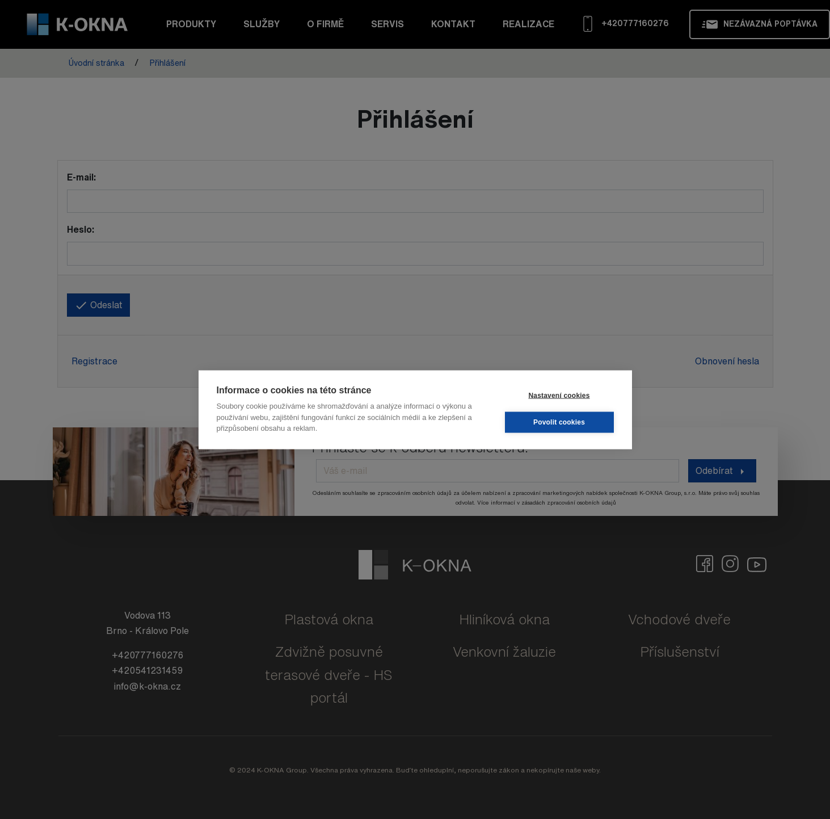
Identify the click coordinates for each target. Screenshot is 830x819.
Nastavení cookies (558, 396)
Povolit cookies (559, 422)
